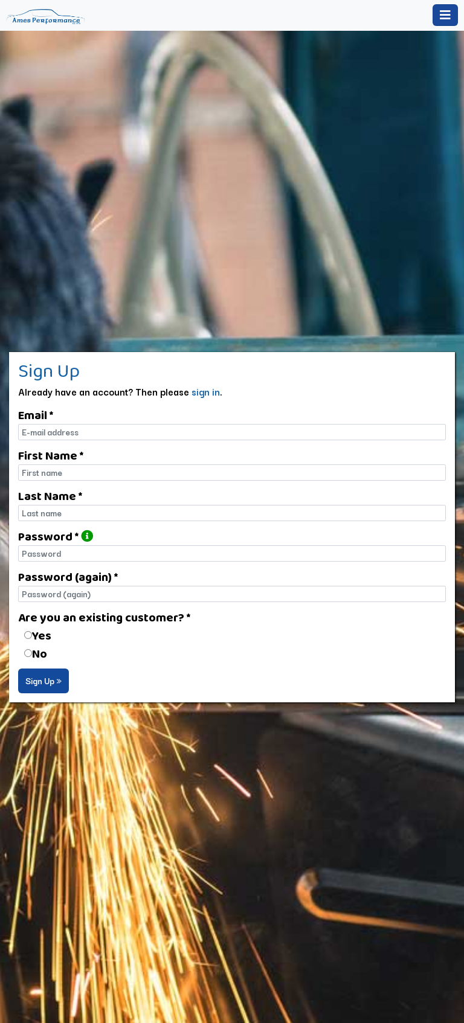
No (39, 653)
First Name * (50, 455)
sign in (206, 391)
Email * (35, 415)
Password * (55, 536)
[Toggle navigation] (445, 15)
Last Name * (50, 496)
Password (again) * (68, 577)
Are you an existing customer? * (104, 617)
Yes (41, 635)
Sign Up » (43, 680)
